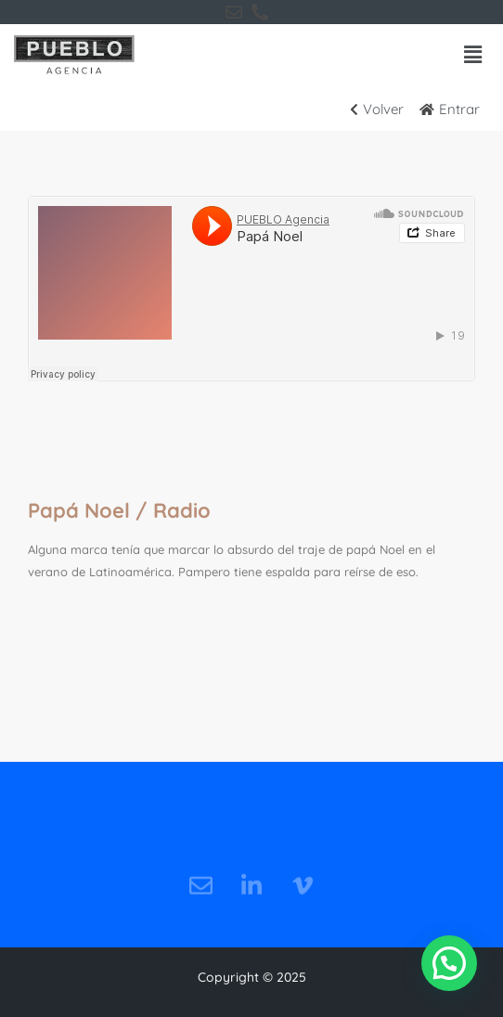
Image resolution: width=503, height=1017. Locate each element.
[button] (473, 54)
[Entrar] (456, 109)
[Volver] (383, 109)
